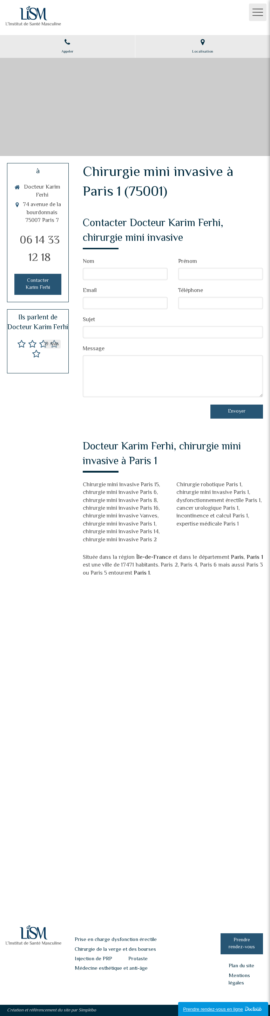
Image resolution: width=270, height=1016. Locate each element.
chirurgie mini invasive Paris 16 (120, 508)
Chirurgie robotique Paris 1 (208, 485)
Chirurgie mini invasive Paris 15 (121, 485)
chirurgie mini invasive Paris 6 (120, 492)
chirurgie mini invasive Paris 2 (120, 540)
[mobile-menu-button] (257, 12)
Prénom (187, 262)
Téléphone (190, 291)
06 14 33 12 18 (40, 249)
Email (90, 291)
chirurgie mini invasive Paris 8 (120, 500)
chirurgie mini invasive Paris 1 (119, 524)
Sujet (89, 320)
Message (93, 349)
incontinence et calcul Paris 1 (212, 516)
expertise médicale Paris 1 (207, 524)
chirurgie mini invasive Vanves (120, 516)
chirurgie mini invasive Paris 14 (120, 532)
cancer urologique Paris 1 (207, 508)
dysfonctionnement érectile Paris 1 (218, 500)
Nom (88, 262)
